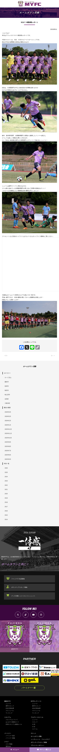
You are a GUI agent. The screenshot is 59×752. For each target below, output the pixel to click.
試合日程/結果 (10, 708)
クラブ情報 (9, 744)
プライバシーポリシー (37, 745)
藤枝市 (7, 382)
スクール (35, 729)
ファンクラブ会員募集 (18, 579)
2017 (6, 506)
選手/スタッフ (10, 706)
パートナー (7, 733)
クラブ (6, 742)
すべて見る (8, 377)
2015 (6, 515)
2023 (6, 481)
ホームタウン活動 (36, 736)
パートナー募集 (10, 738)
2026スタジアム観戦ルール (14, 724)
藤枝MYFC (7, 701)
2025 (6, 472)
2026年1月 (8, 425)
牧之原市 (7, 394)
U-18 (33, 724)
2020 (6, 493)
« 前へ (6, 355)
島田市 (7, 390)
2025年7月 (8, 450)
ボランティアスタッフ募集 (19, 587)
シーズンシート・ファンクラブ (40, 739)
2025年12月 (8, 429)
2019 (6, 498)
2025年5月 (8, 459)
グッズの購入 (23, 596)
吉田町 (7, 399)
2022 (6, 485)
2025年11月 (8, 433)
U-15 (33, 726)
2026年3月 (8, 416)
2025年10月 (8, 438)
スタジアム (7, 717)
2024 (6, 476)
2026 (6, 468)
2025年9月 (8, 442)
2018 (6, 502)
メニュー (16, 749)
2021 (6, 489)
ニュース (8, 703)
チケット (33, 733)
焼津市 (7, 386)
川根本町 (7, 403)
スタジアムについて (12, 719)
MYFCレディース (36, 701)
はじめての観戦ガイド (12, 722)
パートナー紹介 (10, 735)
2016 (6, 511)
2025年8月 (8, 446)
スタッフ (35, 722)
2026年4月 (8, 412)
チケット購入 (44, 749)
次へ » (53, 355)
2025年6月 (8, 455)
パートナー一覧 (28, 688)
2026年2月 (8, 420)
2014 (6, 519)
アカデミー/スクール (37, 717)
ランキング (9, 713)
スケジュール (10, 710)
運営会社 (8, 746)
